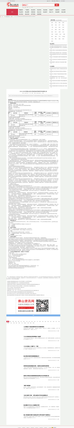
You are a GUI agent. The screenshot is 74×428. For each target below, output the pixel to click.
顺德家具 (21, 9)
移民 (56, 36)
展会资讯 (21, 12)
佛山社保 (27, 14)
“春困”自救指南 (27, 385)
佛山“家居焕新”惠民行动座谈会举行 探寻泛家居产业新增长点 (37, 414)
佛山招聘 (27, 12)
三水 (30, 7)
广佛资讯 (27, 9)
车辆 (64, 34)
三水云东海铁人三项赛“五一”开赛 (31, 346)
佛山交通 (63, 12)
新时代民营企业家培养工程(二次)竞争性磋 (59, 52)
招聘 (63, 22)
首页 (12, 11)
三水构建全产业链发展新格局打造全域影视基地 (34, 326)
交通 (59, 31)
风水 (60, 34)
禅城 (23, 7)
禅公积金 (21, 14)
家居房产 (51, 9)
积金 (59, 27)
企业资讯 (63, 9)
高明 (32, 7)
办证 (63, 31)
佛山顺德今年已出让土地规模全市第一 (32, 405)
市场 (52, 38)
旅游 (63, 29)
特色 (59, 29)
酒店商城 (39, 14)
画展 (59, 38)
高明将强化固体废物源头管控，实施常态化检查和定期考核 (36, 365)
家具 (52, 41)
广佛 (52, 27)
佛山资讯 (33, 9)
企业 (56, 27)
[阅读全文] (35, 329)
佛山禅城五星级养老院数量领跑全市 (31, 356)
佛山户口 (51, 12)
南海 (27, 7)
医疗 (56, 31)
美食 (56, 24)
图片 (52, 36)
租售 (52, 24)
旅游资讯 (57, 9)
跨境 (63, 38)
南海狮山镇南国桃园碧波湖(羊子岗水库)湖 (59, 46)
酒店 (52, 31)
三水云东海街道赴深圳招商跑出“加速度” (32, 336)
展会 (63, 24)
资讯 (56, 22)
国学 (52, 22)
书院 (52, 34)
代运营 (56, 34)
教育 (56, 29)
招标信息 (33, 12)
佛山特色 (39, 9)
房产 (59, 24)
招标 (11, 16)
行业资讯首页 (7, 16)
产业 (59, 36)
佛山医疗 (45, 12)
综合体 (63, 36)
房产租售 (33, 14)
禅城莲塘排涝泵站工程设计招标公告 (57, 76)
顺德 (25, 7)
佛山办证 (39, 12)
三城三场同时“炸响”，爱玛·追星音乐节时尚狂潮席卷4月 (36, 395)
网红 (56, 38)
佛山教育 (57, 12)
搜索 (57, 4)
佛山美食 (45, 9)
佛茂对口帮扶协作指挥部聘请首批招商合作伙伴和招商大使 (36, 375)
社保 (63, 27)
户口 (52, 29)
